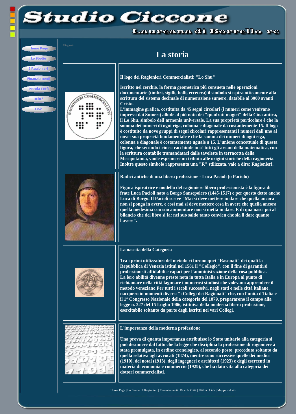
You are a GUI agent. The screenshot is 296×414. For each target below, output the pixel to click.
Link (212, 390)
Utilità (203, 390)
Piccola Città (188, 390)
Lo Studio (133, 390)
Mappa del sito (226, 390)
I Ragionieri (150, 390)
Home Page (117, 390)
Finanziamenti (169, 390)
